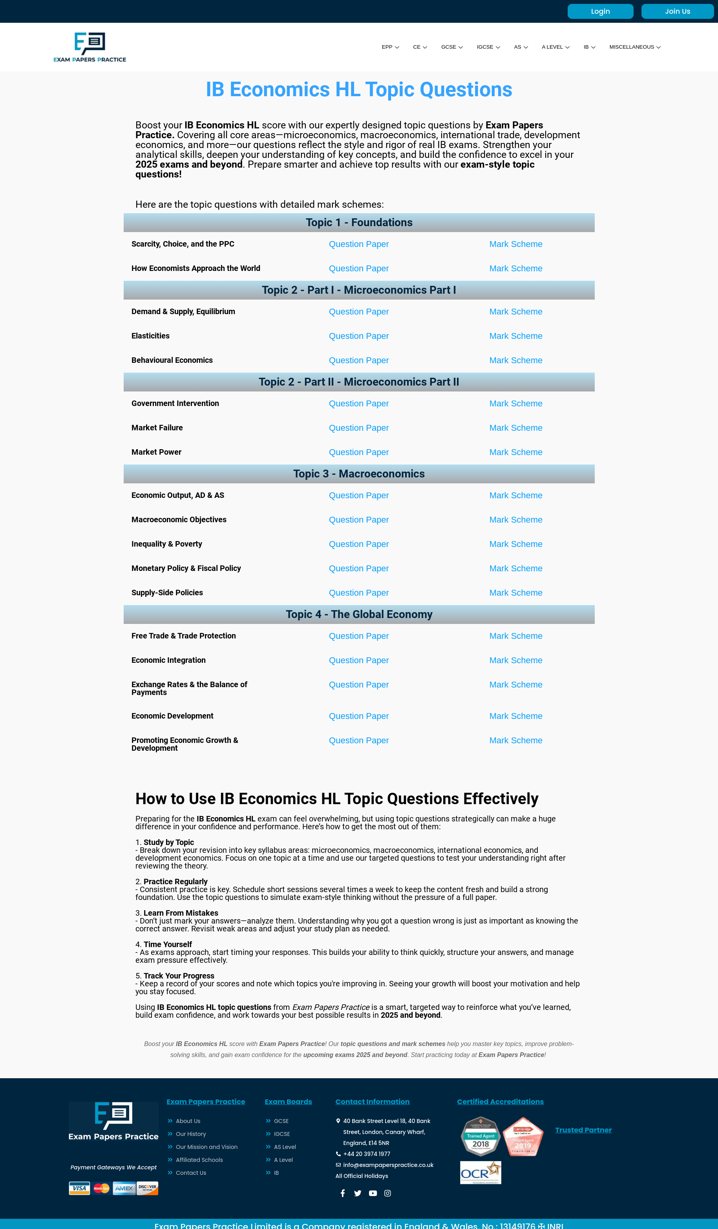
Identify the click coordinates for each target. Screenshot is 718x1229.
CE (406, 47)
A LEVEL (548, 47)
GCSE (439, 47)
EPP (376, 47)
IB (584, 47)
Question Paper (359, 244)
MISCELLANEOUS (632, 47)
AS (512, 47)
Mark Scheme (516, 244)
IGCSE (478, 47)
